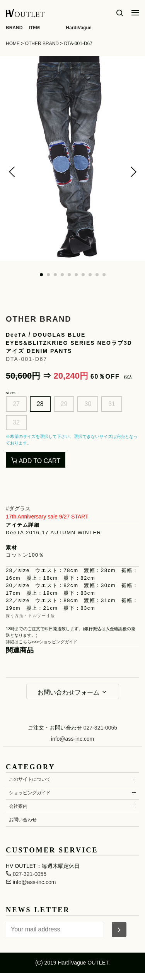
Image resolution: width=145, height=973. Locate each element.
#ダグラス (18, 508)
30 (87, 404)
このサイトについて (30, 779)
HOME (13, 43)
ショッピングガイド (58, 641)
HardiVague (78, 27)
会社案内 (18, 806)
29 (64, 404)
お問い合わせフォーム (72, 692)
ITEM (34, 27)
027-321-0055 (100, 728)
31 (111, 404)
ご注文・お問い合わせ (55, 728)
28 (40, 404)
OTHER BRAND (42, 43)
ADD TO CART (35, 460)
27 (16, 404)
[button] (12, 172)
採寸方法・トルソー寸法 (30, 616)
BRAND (14, 27)
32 (16, 422)
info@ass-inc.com (72, 739)
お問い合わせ (23, 819)
